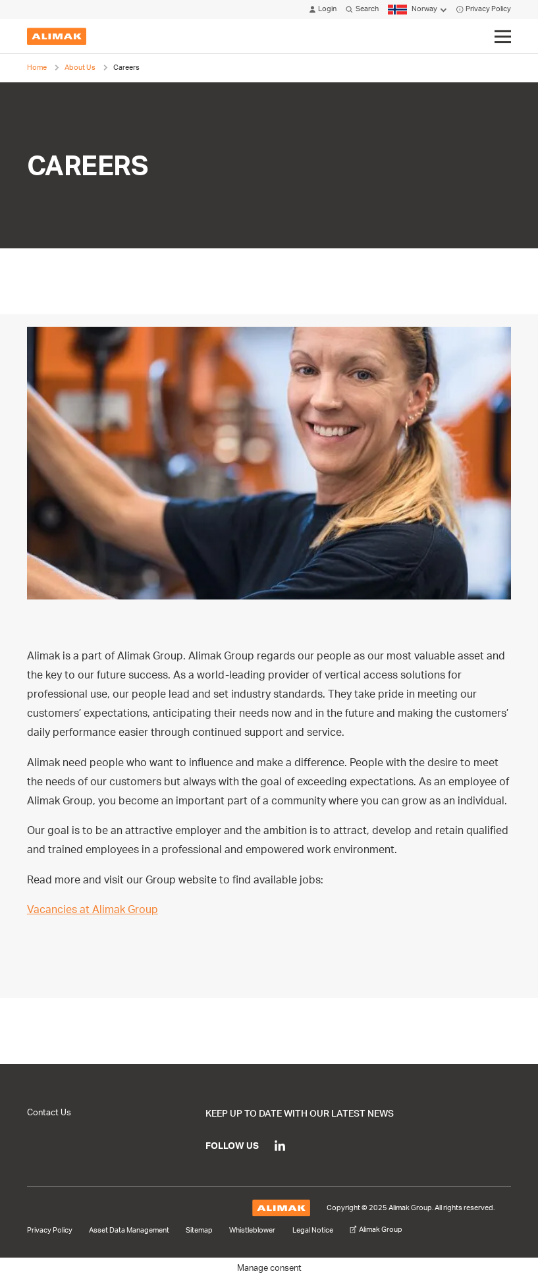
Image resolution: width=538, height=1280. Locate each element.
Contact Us (49, 1113)
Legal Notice (312, 1230)
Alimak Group (376, 1230)
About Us (80, 67)
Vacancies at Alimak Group (92, 909)
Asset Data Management (129, 1230)
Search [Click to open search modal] (362, 9)
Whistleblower (252, 1230)
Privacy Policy (483, 9)
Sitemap (199, 1230)
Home (37, 67)
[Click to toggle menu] (503, 37)
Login (322, 9)
